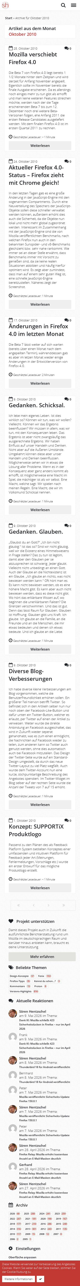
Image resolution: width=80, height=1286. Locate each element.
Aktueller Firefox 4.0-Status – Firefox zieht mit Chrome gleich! (36, 174)
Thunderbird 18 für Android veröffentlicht (44, 1067)
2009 (30, 1234)
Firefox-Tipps (20, 981)
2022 (16, 1218)
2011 (62, 1228)
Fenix (45, 976)
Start (8, 18)
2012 (46, 1228)
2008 (44, 1234)
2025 (30, 1213)
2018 (16, 1223)
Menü (73, 3)
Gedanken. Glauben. (36, 531)
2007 (58, 1234)
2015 (62, 1223)
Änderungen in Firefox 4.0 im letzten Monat (38, 330)
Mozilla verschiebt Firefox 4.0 (33, 58)
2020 (46, 1218)
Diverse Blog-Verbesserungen (30, 674)
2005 (27, 1239)
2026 (15, 1213)
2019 (62, 1218)
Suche (63, 5)
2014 (16, 1228)
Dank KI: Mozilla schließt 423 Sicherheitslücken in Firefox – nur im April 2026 (44, 1024)
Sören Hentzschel (32, 1011)
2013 (31, 1228)
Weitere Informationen (18, 1279)
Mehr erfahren (42, 956)
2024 (45, 1213)
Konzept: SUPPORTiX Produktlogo (36, 830)
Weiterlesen (40, 145)
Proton (40, 986)
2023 (61, 1213)
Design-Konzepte (22, 976)
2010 (16, 1234)
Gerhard (25, 1165)
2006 (14, 1239)
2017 (31, 1223)
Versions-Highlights (24, 991)
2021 (31, 1218)
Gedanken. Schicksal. (37, 405)
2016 (46, 1223)
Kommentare (20, 986)
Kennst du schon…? (47, 981)
